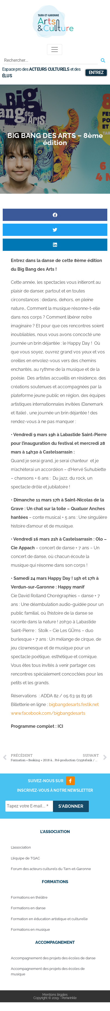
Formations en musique (30, 929)
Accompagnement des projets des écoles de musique (48, 971)
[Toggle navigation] (54, 49)
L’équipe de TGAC (25, 858)
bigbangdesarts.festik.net (74, 704)
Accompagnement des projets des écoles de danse (53, 958)
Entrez (96, 72)
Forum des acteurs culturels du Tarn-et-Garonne (51, 869)
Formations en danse (28, 908)
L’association (21, 847)
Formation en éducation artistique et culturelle (49, 919)
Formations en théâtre (29, 897)
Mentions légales (55, 995)
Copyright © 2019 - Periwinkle (55, 998)
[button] (55, 215)
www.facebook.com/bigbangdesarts (48, 713)
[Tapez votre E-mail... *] (29, 806)
